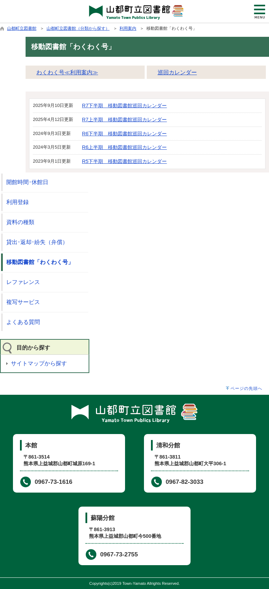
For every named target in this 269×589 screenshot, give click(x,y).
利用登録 (17, 202)
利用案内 (127, 28)
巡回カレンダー (177, 72)
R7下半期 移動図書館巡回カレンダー (124, 105)
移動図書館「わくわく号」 (40, 262)
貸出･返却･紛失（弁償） (37, 242)
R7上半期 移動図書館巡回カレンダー (124, 119)
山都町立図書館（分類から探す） (78, 28)
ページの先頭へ (246, 388)
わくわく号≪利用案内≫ (67, 72)
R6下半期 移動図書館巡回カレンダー (124, 133)
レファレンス (23, 282)
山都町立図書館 (21, 28)
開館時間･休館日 (27, 182)
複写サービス (23, 302)
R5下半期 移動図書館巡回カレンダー (124, 161)
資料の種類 (20, 222)
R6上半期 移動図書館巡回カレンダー (124, 147)
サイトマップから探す (39, 363)
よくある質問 (23, 322)
